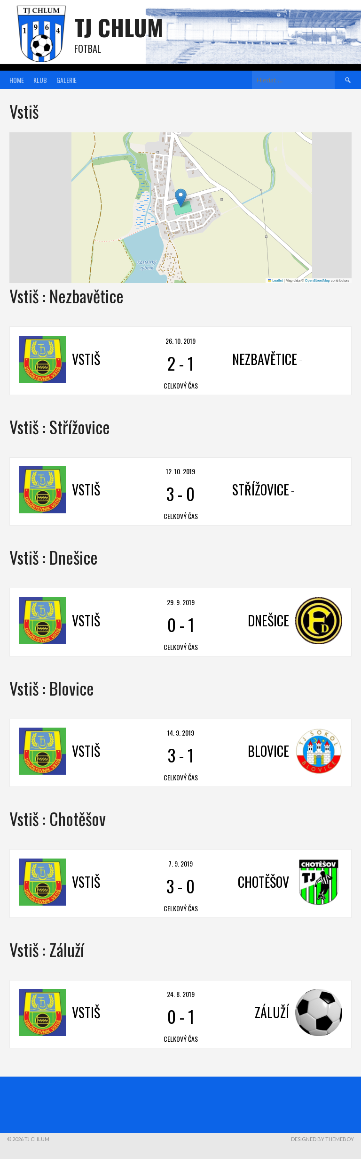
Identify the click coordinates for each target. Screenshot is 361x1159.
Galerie (66, 80)
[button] (181, 198)
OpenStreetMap (317, 280)
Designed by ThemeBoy (322, 1139)
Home (16, 80)
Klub (40, 80)
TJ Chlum (118, 27)
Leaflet (275, 280)
